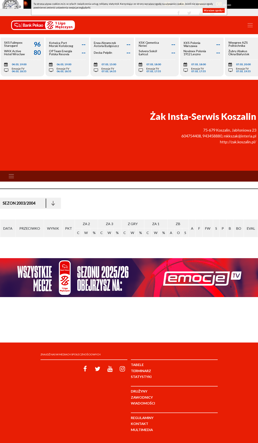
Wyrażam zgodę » (214, 10)
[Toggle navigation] (250, 25)
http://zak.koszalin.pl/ (238, 141)
